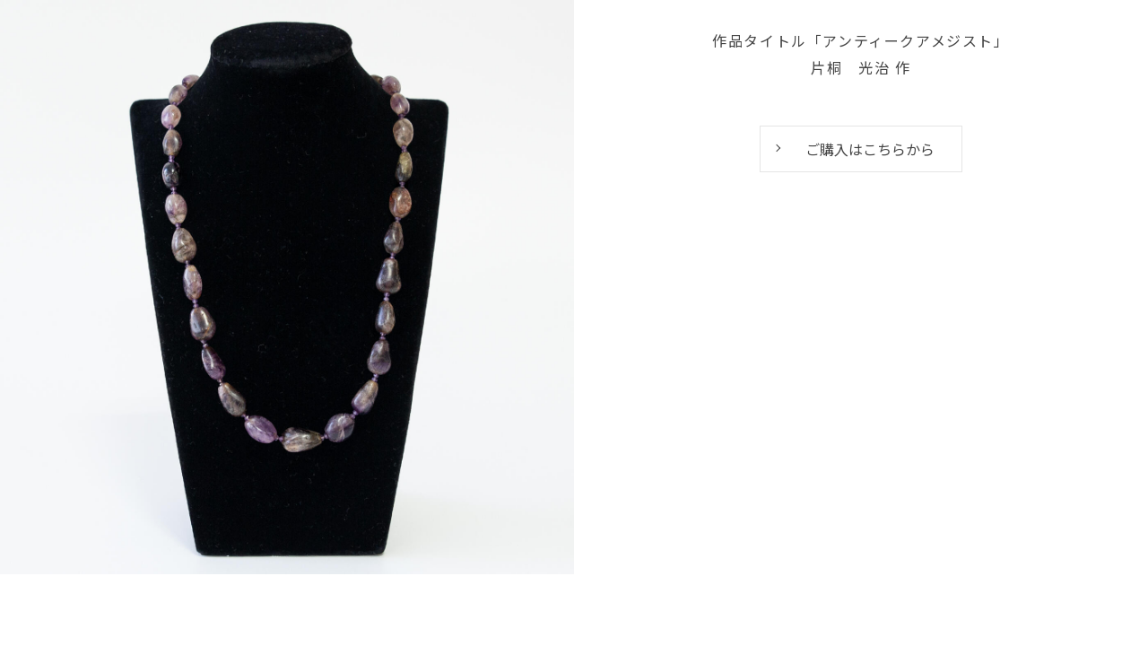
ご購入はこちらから (870, 149)
